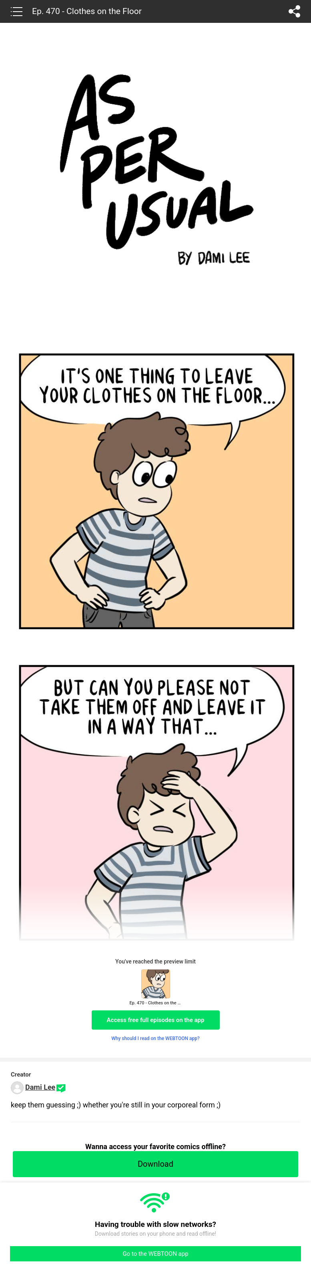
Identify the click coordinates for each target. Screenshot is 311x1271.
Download (155, 1164)
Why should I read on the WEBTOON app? (155, 1038)
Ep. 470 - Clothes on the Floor (87, 11)
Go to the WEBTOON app (155, 1253)
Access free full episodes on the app (156, 1020)
